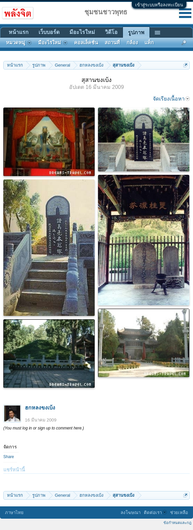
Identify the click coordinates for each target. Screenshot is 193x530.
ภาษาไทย (14, 512)
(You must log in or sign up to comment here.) (43, 428)
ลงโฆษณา (131, 512)
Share (8, 456)
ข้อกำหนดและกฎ (177, 523)
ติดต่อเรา (155, 512)
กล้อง (132, 42)
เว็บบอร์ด (49, 32)
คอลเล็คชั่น (86, 42)
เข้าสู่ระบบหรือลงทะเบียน (159, 4)
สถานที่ (112, 42)
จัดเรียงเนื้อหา (171, 99)
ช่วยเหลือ (179, 512)
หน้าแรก (19, 32)
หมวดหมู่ (19, 42)
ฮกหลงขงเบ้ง (40, 407)
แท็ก (149, 42)
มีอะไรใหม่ (82, 32)
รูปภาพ (136, 32)
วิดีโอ (111, 32)
